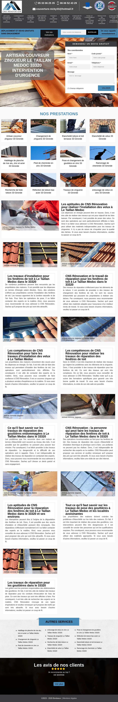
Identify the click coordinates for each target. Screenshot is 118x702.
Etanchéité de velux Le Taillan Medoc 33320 (58, 649)
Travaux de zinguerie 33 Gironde (54, 19)
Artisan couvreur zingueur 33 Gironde (7, 19)
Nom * (70, 54)
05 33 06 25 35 (44, 3)
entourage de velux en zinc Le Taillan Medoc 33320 (58, 631)
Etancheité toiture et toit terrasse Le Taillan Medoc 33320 (89, 643)
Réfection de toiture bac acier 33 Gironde (102, 19)
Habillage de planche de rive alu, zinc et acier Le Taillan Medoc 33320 (29, 633)
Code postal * (97, 54)
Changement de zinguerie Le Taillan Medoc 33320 (28, 640)
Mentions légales (70, 698)
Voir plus (59, 684)
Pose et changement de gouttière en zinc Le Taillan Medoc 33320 (89, 631)
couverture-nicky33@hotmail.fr (53, 9)
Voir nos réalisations (49, 33)
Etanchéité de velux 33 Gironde (77, 17)
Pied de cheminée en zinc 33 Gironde (30, 19)
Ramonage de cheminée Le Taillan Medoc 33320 (89, 649)
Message (71, 72)
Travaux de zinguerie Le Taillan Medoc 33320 (58, 637)
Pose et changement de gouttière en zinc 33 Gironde (90, 19)
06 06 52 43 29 (66, 3)
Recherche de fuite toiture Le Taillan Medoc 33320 (57, 643)
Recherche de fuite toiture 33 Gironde (64, 18)
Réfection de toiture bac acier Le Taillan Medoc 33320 (88, 637)
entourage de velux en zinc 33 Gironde (41, 18)
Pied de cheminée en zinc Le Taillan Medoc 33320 (28, 647)
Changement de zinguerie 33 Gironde (19, 18)
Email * (70, 63)
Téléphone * (96, 63)
